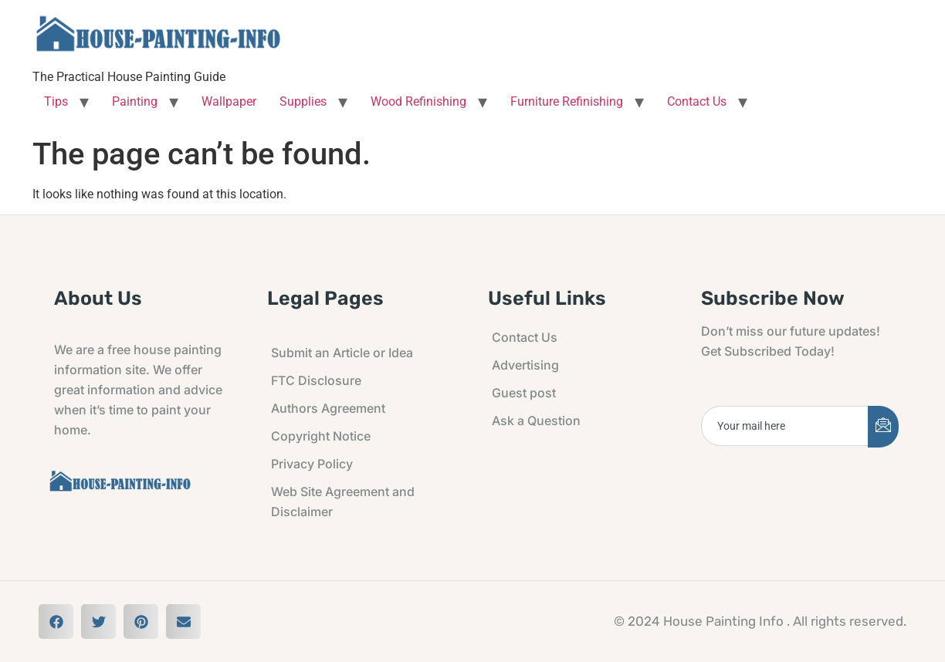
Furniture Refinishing (566, 101)
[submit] (883, 427)
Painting (135, 101)
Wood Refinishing (418, 101)
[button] (56, 621)
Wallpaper (229, 101)
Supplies (303, 101)
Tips (56, 101)
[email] (785, 426)
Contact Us (697, 101)
